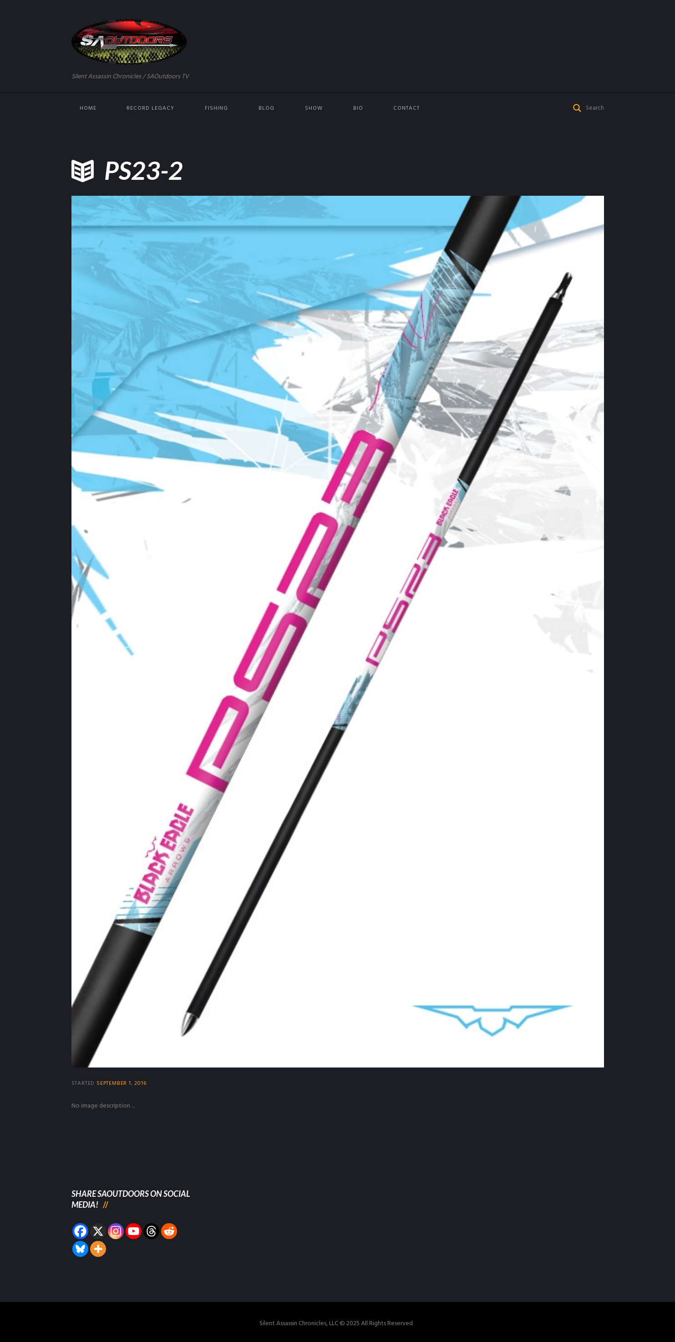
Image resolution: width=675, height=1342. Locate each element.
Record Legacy (150, 108)
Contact (406, 108)
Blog (266, 108)
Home (88, 108)
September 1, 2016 (121, 1083)
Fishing (216, 108)
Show (314, 108)
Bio (358, 108)
